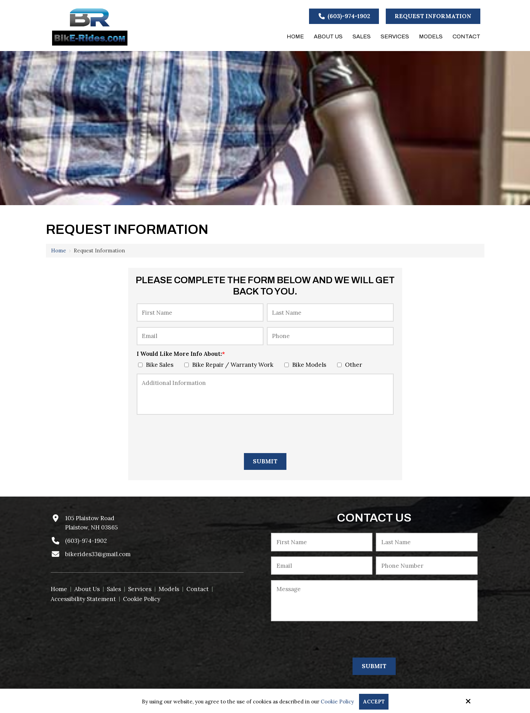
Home (58, 250)
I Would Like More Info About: (181, 354)
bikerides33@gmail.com (98, 554)
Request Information (433, 16)
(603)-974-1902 (344, 16)
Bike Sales (157, 364)
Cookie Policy (337, 702)
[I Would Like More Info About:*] (140, 365)
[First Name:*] (200, 312)
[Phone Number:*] (426, 565)
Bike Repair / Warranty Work (230, 364)
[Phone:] (330, 336)
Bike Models (306, 364)
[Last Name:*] (330, 312)
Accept (374, 701)
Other (351, 364)
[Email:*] (200, 336)
